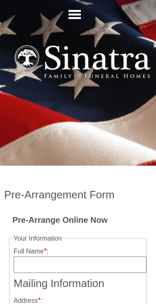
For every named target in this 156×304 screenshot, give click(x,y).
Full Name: (31, 251)
